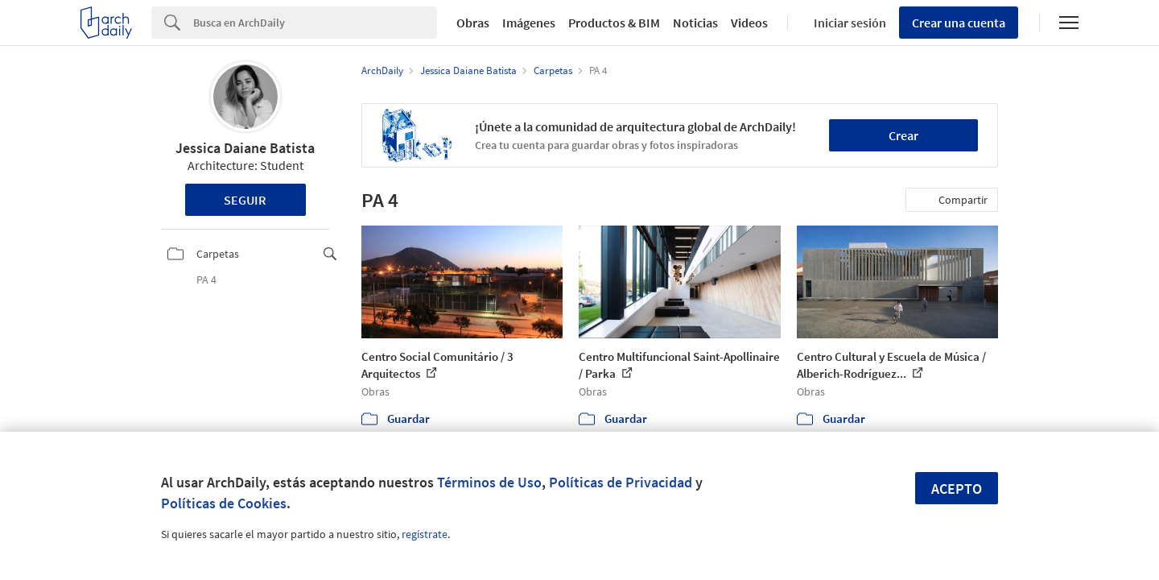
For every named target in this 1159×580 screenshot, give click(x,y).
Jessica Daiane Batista (245, 148)
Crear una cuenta (958, 22)
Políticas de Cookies (224, 503)
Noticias (695, 22)
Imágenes (528, 22)
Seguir (245, 200)
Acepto (956, 488)
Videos (749, 22)
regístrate (425, 534)
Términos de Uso (489, 482)
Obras (472, 22)
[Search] (315, 22)
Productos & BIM (614, 22)
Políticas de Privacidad (620, 482)
